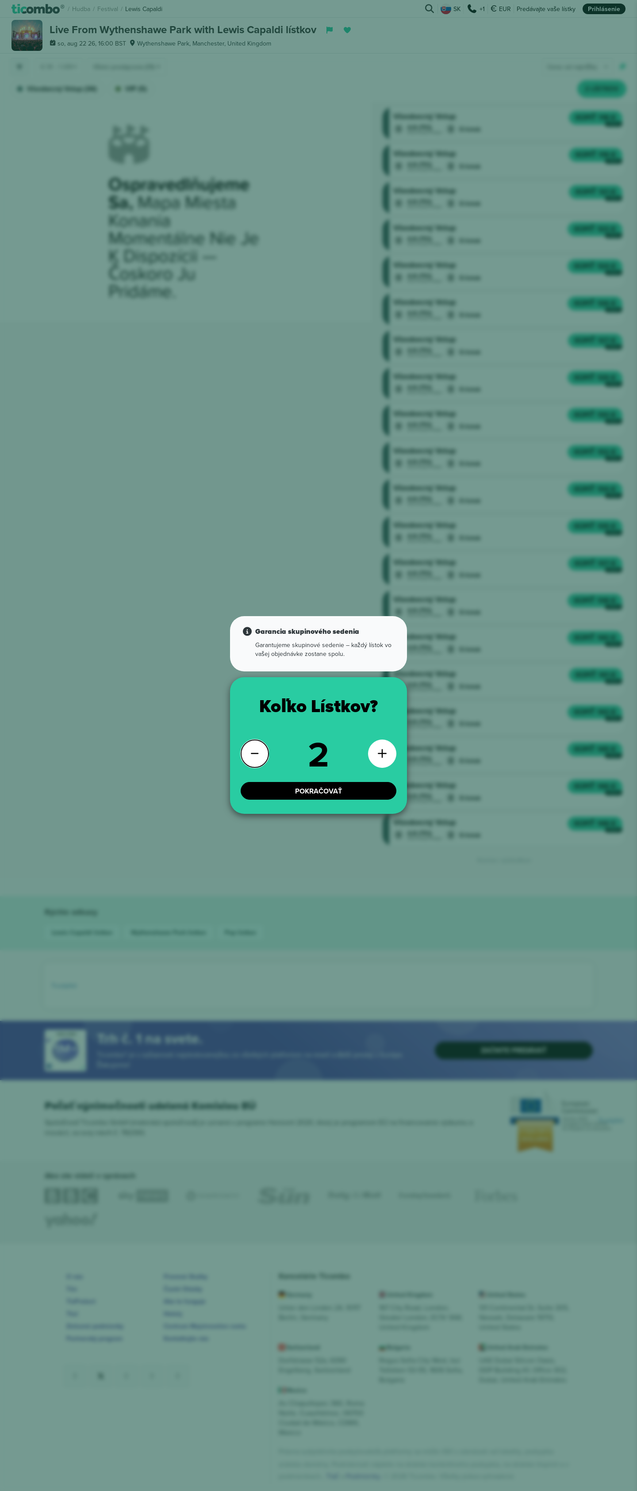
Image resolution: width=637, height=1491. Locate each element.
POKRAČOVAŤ (318, 783)
